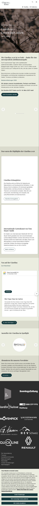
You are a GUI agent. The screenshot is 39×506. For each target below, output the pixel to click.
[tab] (15, 113)
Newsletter (4, 461)
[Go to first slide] (36, 109)
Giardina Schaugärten (11, 199)
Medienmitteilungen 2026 (9, 80)
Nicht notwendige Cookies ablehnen (19, 499)
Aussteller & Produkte (7, 457)
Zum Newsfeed (5, 266)
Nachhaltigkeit (5, 464)
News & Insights (6, 459)
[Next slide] (36, 345)
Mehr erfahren (9, 249)
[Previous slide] (3, 109)
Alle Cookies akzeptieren (19, 503)
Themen (3, 455)
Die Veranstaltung (6, 453)
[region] (19, 487)
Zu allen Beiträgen (8, 322)
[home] (6, 3)
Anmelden (6, 375)
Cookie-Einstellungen (7, 463)
